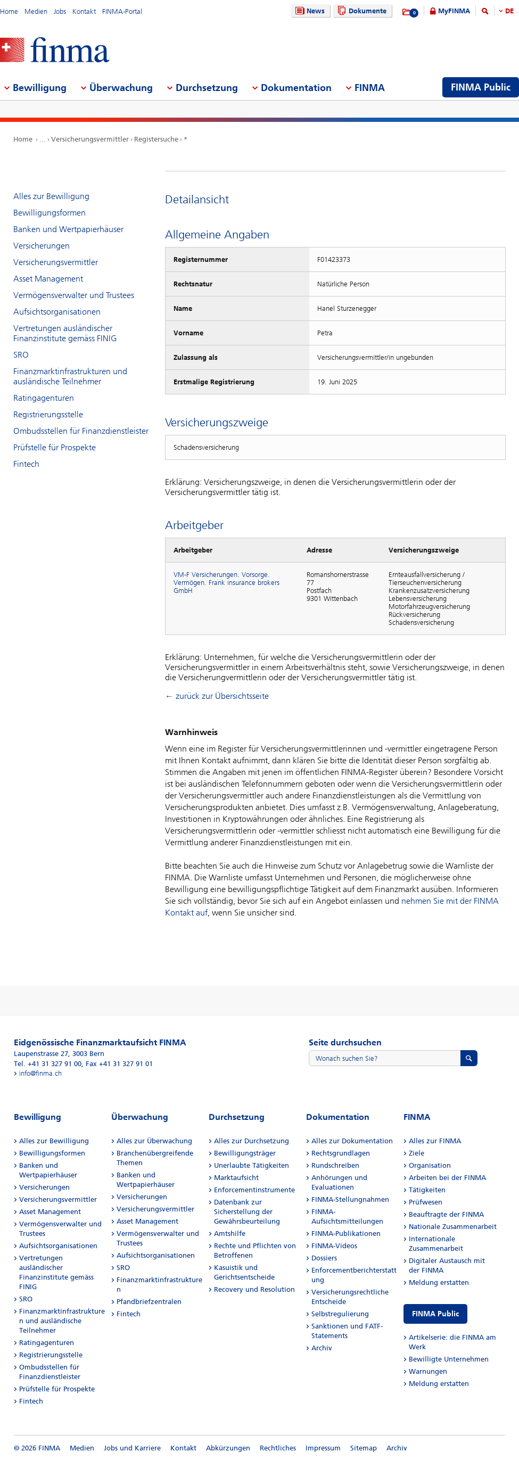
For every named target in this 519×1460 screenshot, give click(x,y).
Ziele (416, 1153)
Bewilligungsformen (49, 213)
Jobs (60, 11)
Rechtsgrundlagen (340, 1153)
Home (9, 11)
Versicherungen (41, 246)
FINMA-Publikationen (346, 1234)
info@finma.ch (40, 1073)
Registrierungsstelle (48, 414)
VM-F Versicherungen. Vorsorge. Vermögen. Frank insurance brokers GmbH (226, 583)
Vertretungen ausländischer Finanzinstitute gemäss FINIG (65, 333)
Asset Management (48, 279)
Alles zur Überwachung (154, 1141)
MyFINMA (454, 11)
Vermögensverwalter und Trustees (73, 295)
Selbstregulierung (340, 1314)
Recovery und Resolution (254, 1289)
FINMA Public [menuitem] (480, 87)
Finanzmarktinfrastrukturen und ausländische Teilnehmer (70, 376)
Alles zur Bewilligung (51, 196)
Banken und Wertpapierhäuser (68, 229)
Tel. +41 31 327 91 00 (47, 1064)
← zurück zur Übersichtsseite (217, 696)
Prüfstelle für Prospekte (54, 447)
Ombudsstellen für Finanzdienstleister (81, 431)
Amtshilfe (229, 1234)
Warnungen (428, 1371)
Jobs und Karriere (132, 1448)
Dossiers (324, 1258)
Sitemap (363, 1448)
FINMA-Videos (334, 1246)
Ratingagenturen (43, 398)
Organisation (430, 1165)
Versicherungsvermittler (90, 139)
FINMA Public (435, 1313)
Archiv (321, 1348)
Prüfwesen (425, 1202)
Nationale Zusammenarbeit (453, 1227)
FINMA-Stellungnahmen (350, 1199)
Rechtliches (278, 1448)
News (309, 11)
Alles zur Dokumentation (352, 1141)
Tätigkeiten (427, 1190)
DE (509, 11)
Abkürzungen (228, 1448)
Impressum (323, 1448)
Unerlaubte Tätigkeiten (251, 1165)
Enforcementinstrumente (254, 1190)
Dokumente (360, 11)
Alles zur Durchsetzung (251, 1141)
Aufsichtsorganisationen (57, 312)
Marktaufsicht (236, 1178)
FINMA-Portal (122, 11)
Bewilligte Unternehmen (449, 1359)
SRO (21, 355)
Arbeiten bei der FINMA (447, 1178)
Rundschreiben (335, 1165)
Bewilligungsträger (245, 1153)
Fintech (26, 464)
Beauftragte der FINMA (446, 1214)
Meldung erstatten (439, 1282)
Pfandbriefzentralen (149, 1302)
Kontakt (84, 11)
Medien (35, 11)
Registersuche (156, 139)
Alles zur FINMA (435, 1141)
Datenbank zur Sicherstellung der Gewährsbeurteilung (247, 1211)
